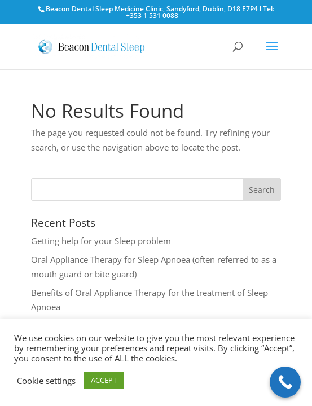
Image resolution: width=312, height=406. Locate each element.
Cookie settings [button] (46, 381)
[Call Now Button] (285, 382)
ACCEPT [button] (104, 380)
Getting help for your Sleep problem (101, 240)
